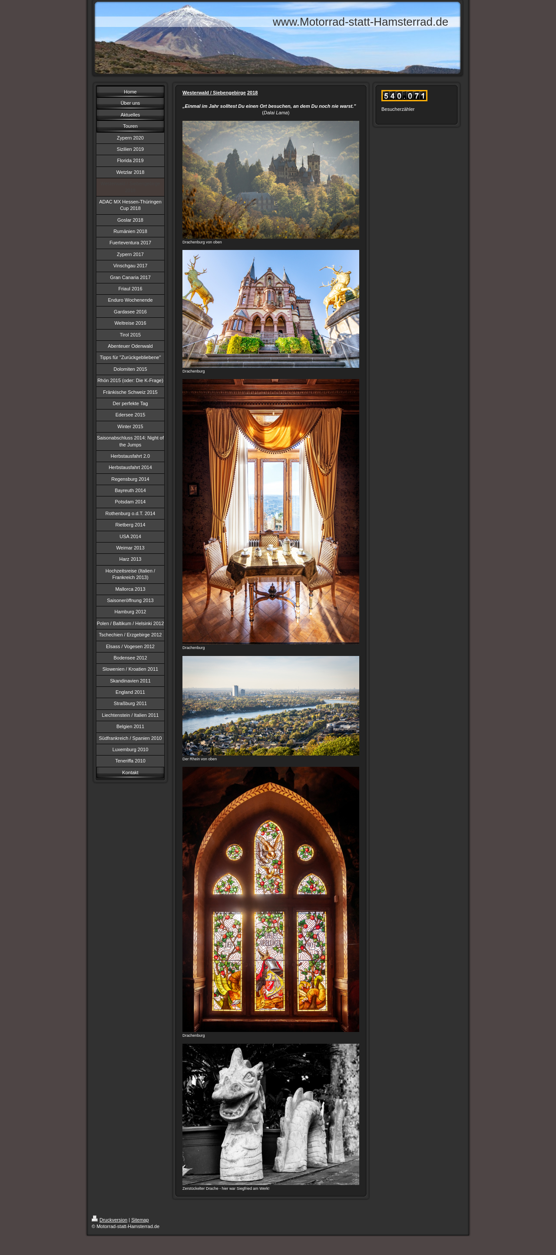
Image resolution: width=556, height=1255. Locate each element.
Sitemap (140, 1219)
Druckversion (109, 1219)
